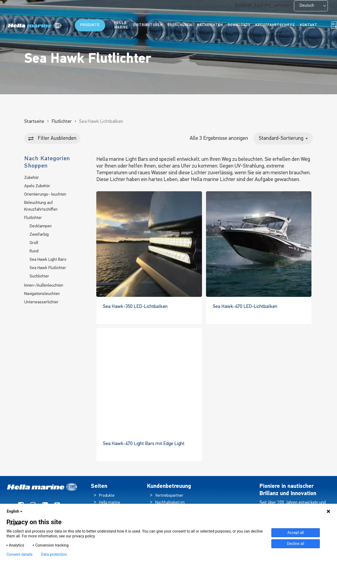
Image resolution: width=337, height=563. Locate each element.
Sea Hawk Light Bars (48, 260)
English (15, 511)
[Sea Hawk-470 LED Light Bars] (258, 244)
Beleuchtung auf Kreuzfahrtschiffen (41, 206)
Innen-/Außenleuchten (43, 285)
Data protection (54, 554)
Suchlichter (39, 276)
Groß (34, 243)
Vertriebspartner (169, 496)
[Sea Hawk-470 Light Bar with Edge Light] (149, 381)
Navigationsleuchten (42, 294)
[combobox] (283, 138)
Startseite (34, 121)
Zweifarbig (39, 234)
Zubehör (31, 178)
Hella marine (109, 503)
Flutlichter (62, 121)
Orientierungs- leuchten (45, 194)
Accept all (295, 532)
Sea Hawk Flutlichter (48, 268)
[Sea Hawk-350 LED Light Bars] (149, 244)
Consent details (19, 554)
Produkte (107, 496)
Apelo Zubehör (37, 186)
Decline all (295, 543)
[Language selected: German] (311, 5)
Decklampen (41, 226)
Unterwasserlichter (41, 302)
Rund (34, 251)
